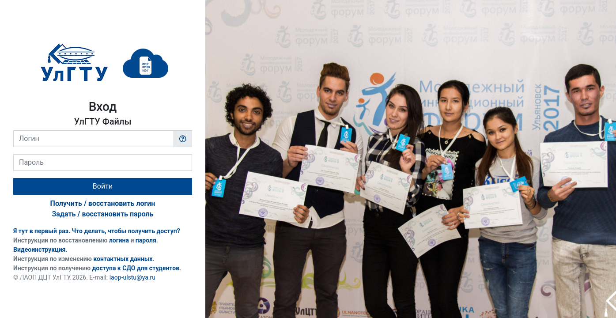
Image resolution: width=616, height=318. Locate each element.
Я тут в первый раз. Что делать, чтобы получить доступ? (96, 231)
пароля (146, 240)
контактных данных (122, 258)
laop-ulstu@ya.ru (132, 277)
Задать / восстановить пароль (102, 214)
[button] (182, 138)
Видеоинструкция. (40, 249)
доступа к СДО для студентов (135, 268)
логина (119, 240)
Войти (103, 186)
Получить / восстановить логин (102, 203)
